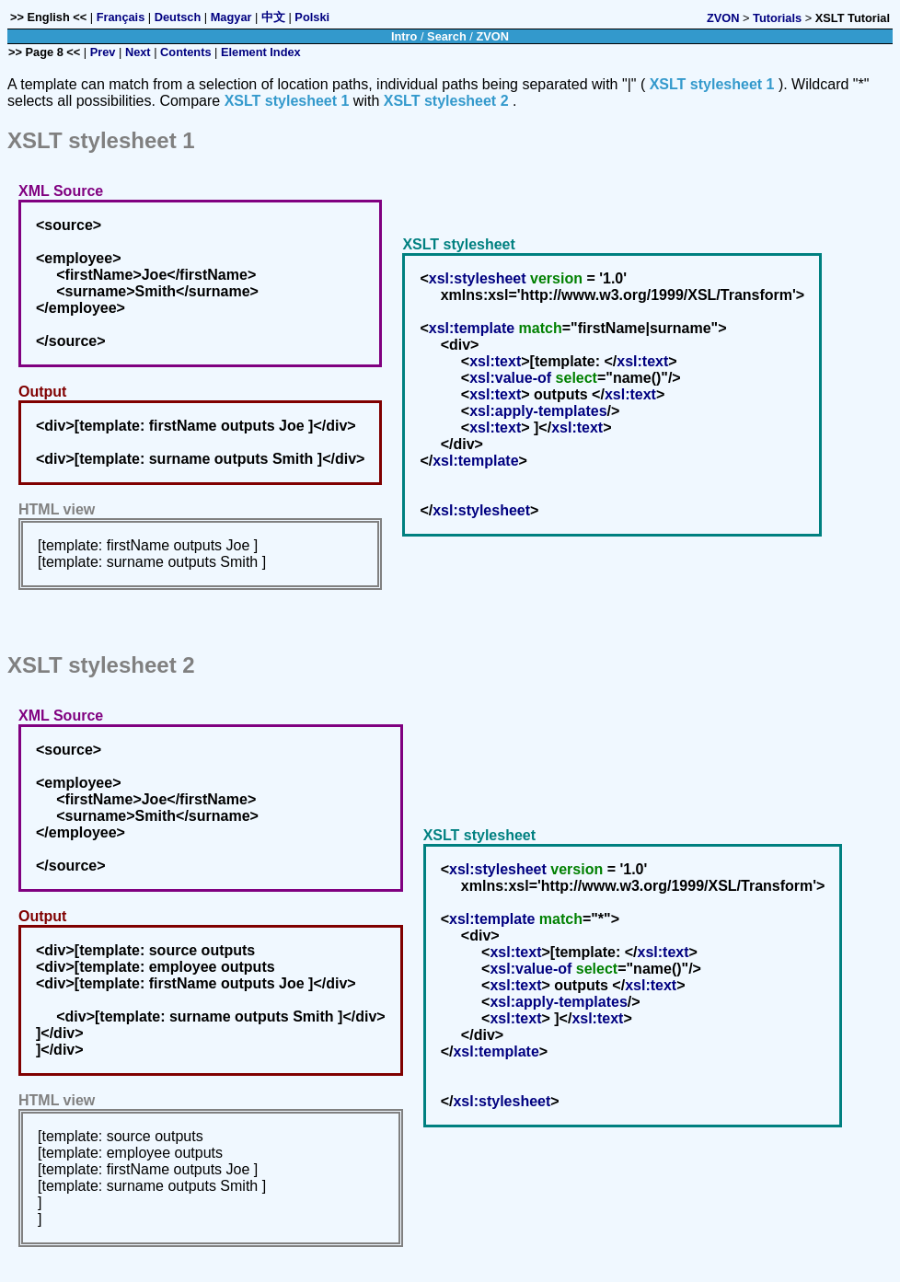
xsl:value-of (510, 378)
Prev (103, 52)
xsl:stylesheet (477, 278)
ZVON (723, 18)
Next (138, 52)
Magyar (231, 17)
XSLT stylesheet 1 (712, 84)
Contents (185, 52)
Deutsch (178, 17)
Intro (404, 36)
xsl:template (471, 328)
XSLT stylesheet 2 (446, 101)
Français (121, 17)
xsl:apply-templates (537, 411)
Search (447, 36)
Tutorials (777, 18)
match (540, 328)
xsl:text (495, 361)
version (556, 278)
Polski (311, 17)
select (576, 378)
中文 (273, 17)
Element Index (261, 52)
